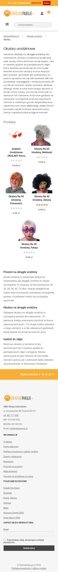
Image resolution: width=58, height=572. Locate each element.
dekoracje (32, 105)
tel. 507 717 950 (10, 415)
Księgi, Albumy (10, 498)
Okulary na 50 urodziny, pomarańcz (16, 200)
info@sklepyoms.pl (18, 428)
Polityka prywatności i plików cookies (20, 451)
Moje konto (42, 13)
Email (6, 529)
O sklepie (7, 442)
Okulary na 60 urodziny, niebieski (41, 150)
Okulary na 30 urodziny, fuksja (29, 246)
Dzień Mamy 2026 (11, 518)
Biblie (6, 508)
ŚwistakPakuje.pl (11, 36)
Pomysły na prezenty (13, 466)
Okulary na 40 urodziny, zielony (42, 198)
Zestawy (7, 503)
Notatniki (7, 493)
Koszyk (47, 11)
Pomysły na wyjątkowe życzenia (18, 476)
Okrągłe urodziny (34, 36)
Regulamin (8, 461)
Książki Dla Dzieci (11, 488)
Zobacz (47, 3)
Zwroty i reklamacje (12, 456)
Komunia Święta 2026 (13, 513)
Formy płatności (10, 446)
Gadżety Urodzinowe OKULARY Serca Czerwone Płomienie (16, 152)
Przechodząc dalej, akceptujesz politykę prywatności (23, 541)
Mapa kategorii (10, 471)
